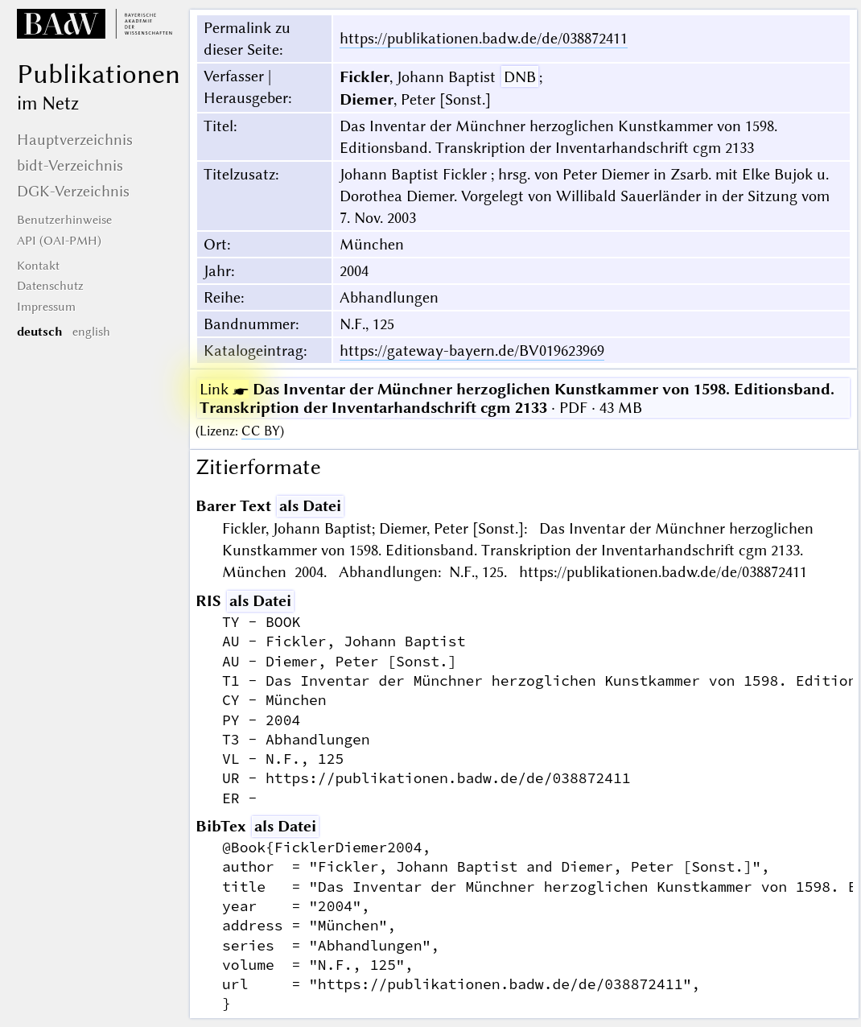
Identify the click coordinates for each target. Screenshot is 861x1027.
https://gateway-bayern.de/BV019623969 (472, 350)
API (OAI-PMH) (59, 240)
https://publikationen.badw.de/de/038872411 (484, 38)
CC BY (260, 431)
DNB (520, 77)
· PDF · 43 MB (517, 398)
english (91, 331)
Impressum (46, 306)
